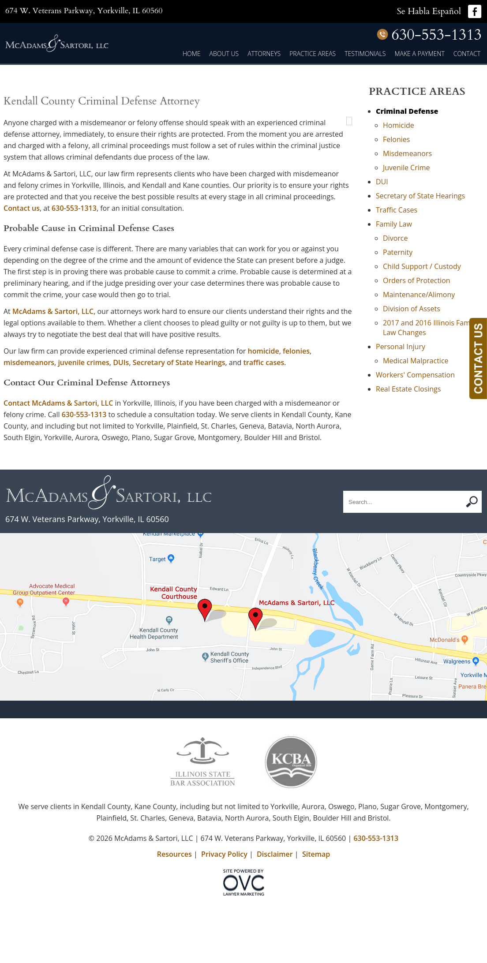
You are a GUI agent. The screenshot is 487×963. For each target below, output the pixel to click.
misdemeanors (29, 431)
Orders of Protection (416, 280)
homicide (263, 420)
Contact (466, 53)
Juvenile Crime (406, 167)
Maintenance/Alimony (419, 294)
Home (192, 53)
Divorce (395, 238)
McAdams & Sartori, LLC (53, 380)
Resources (174, 923)
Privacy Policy (224, 923)
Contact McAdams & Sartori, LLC (58, 472)
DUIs (121, 431)
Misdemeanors (407, 153)
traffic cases (264, 431)
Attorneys (264, 53)
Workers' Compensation (415, 375)
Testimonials (365, 53)
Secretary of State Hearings (179, 431)
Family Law (394, 224)
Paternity (397, 252)
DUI (382, 182)
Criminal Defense (407, 111)
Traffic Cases (396, 210)
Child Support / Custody (422, 266)
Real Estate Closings (408, 389)
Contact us (228, 265)
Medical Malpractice (416, 361)
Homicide (398, 125)
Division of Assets (411, 309)
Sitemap (316, 923)
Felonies (396, 139)
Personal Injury (400, 346)
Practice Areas (312, 53)
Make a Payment (419, 53)
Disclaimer (275, 923)
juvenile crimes (83, 431)
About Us (224, 53)
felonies (296, 420)
